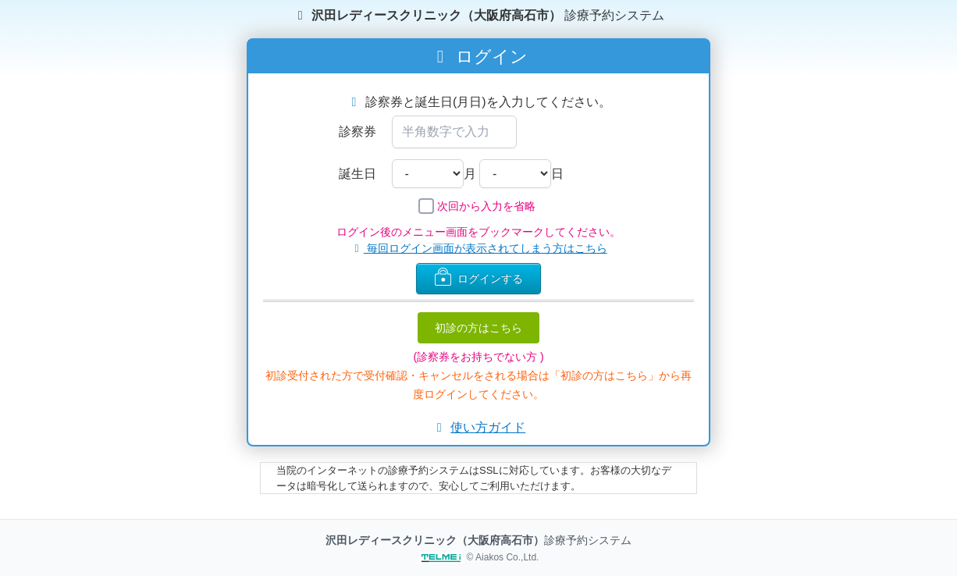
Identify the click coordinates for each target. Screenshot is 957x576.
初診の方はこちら (478, 328)
